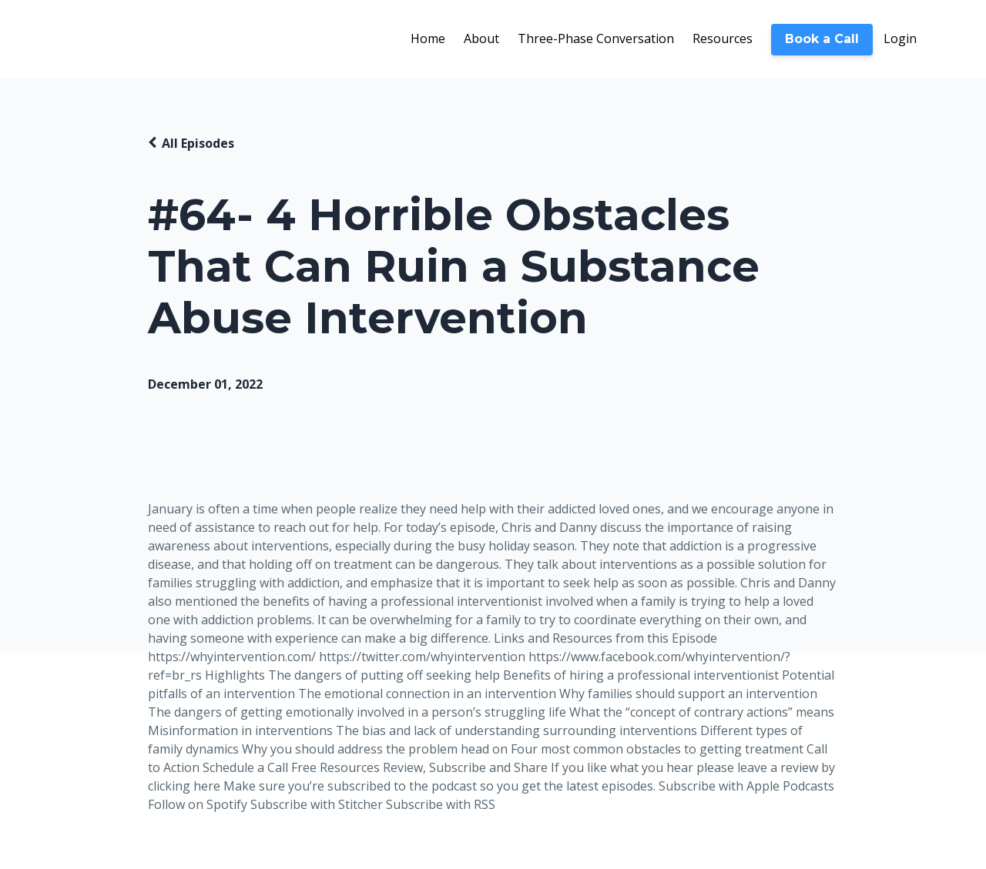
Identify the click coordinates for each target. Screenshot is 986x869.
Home (428, 38)
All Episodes (198, 143)
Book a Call (822, 39)
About (481, 38)
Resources (723, 38)
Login (900, 38)
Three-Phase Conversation (596, 38)
